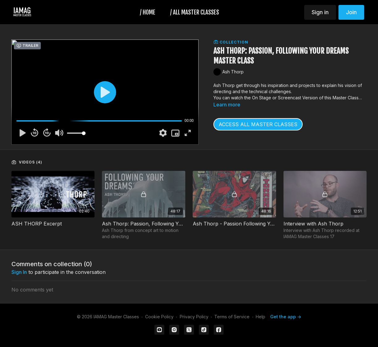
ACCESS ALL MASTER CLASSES (258, 124)
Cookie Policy (159, 316)
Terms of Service (232, 316)
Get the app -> (285, 316)
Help (260, 316)
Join (351, 12)
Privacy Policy (194, 316)
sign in (19, 272)
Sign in (320, 12)
